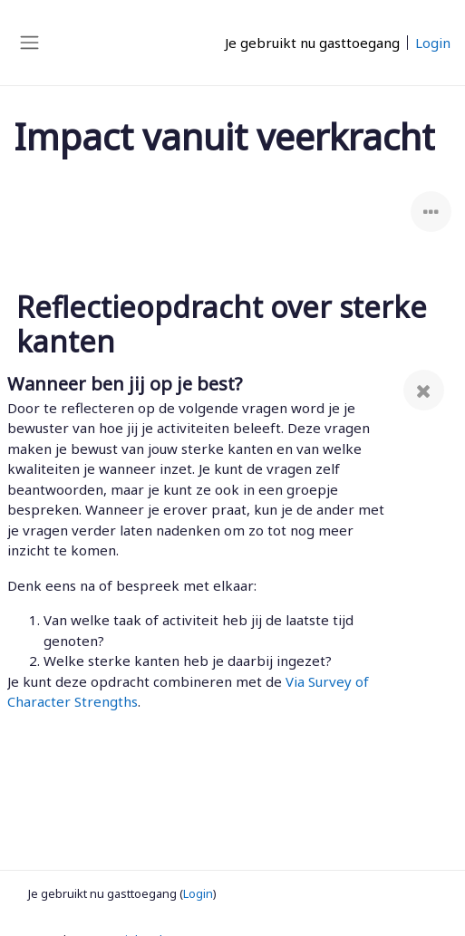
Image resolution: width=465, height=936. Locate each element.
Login (432, 43)
